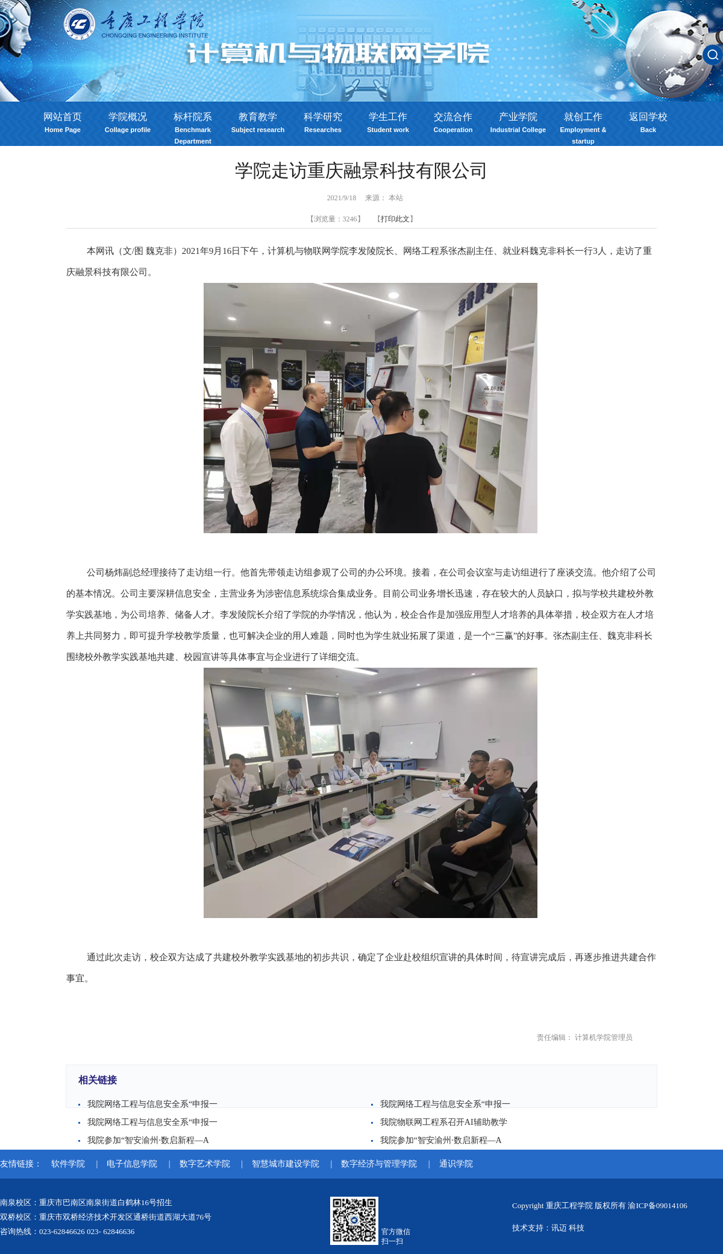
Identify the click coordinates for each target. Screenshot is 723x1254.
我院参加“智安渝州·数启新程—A (148, 1140)
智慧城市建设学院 (287, 1163)
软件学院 (69, 1163)
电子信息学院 (133, 1163)
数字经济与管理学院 (380, 1163)
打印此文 (395, 219)
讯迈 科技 (567, 1227)
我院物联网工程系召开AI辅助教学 (443, 1122)
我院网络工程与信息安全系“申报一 (152, 1104)
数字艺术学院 (206, 1163)
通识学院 (456, 1163)
